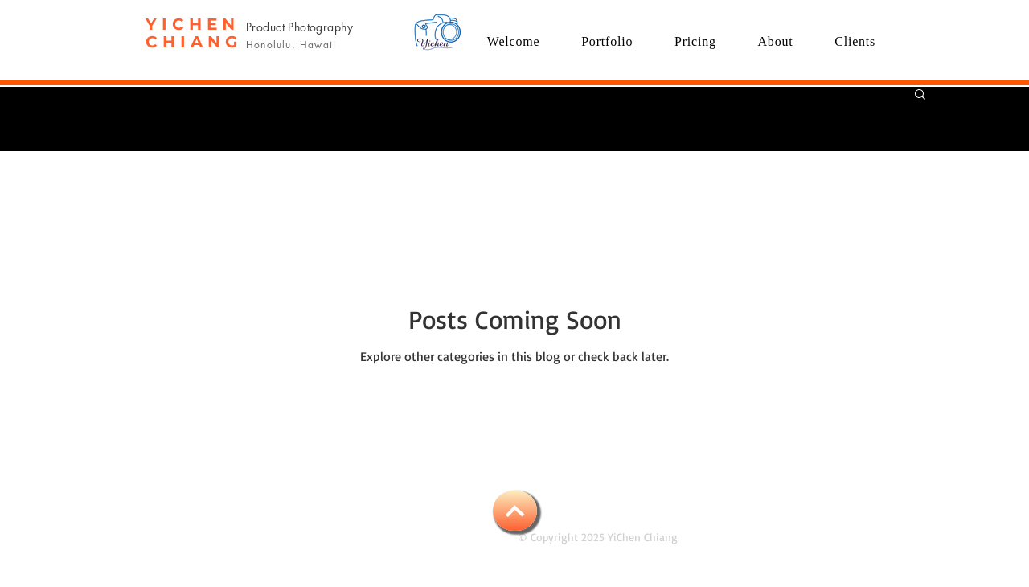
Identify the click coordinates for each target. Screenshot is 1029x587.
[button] (607, 41)
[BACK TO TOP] (515, 511)
